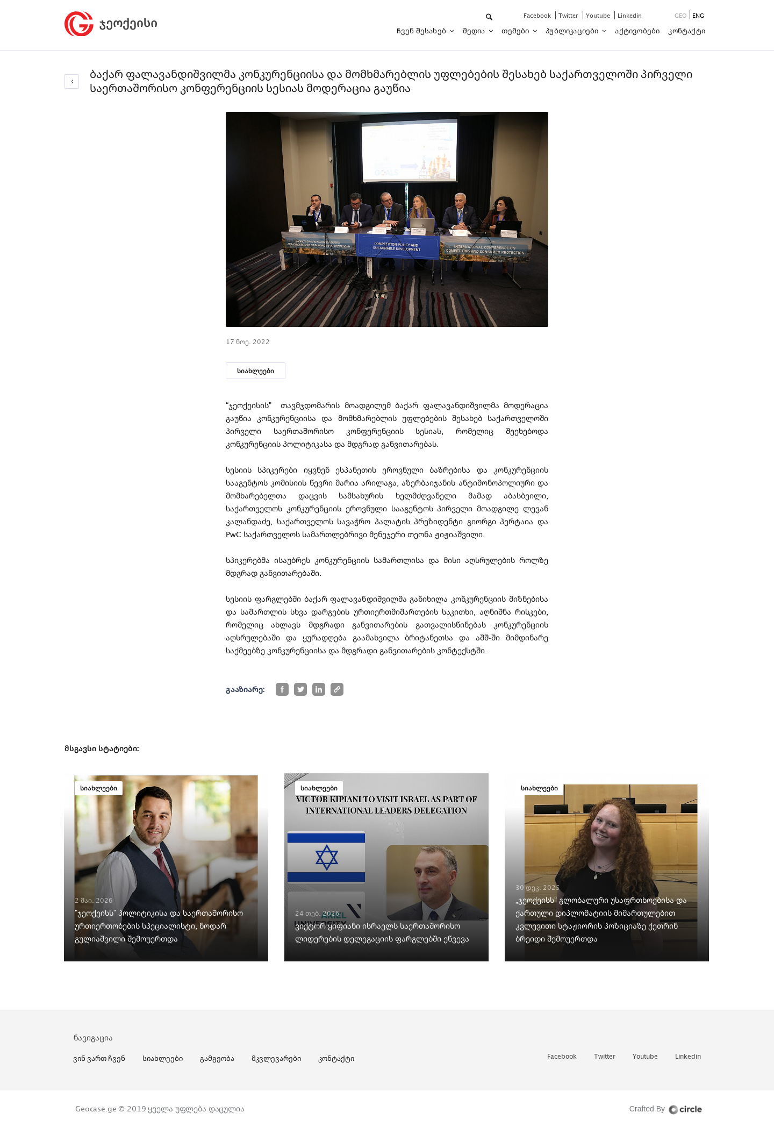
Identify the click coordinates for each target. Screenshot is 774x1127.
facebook (538, 15)
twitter (569, 15)
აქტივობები (637, 30)
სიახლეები (255, 370)
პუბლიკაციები (573, 30)
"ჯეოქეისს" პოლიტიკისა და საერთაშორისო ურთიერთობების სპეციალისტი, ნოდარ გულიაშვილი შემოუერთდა (159, 926)
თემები (516, 30)
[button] (490, 17)
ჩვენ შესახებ (422, 30)
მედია (475, 30)
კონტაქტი (686, 30)
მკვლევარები (276, 1058)
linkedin (630, 15)
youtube (599, 15)
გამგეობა (217, 1058)
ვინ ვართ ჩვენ (99, 1058)
